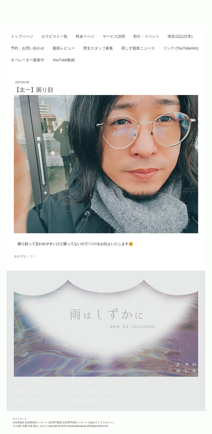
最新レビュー (64, 48)
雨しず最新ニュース (138, 48)
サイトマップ (19, 418)
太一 (33, 256)
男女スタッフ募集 (98, 48)
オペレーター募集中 (27, 60)
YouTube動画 (64, 60)
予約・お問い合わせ (27, 48)
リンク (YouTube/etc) (181, 48)
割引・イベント (146, 36)
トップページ (22, 36)
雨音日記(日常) (180, 36)
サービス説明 (114, 36)
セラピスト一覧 (54, 36)
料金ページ (85, 36)
